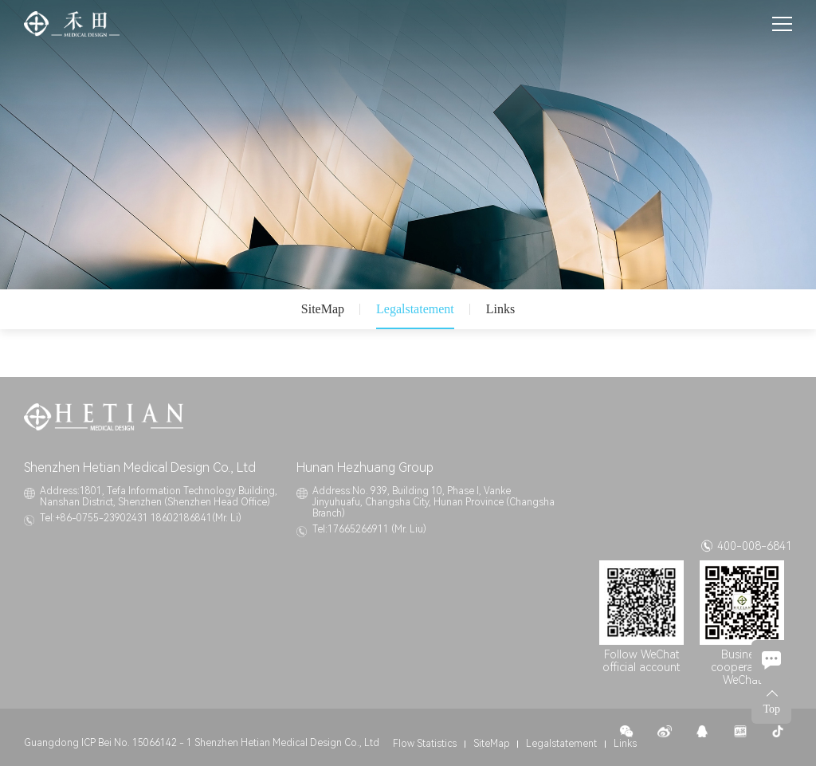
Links (500, 309)
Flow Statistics (425, 743)
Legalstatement (415, 309)
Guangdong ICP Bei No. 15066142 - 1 (108, 742)
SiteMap (322, 309)
